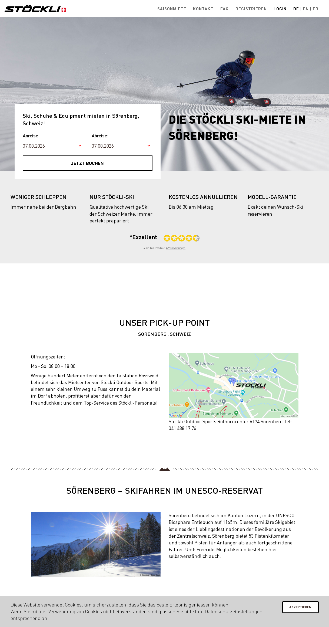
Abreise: (100, 135)
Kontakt (203, 8)
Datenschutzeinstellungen (233, 611)
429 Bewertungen (175, 247)
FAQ (224, 8)
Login (280, 8)
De (296, 8)
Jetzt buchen (87, 163)
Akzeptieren (300, 607)
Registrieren (251, 8)
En (306, 8)
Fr (315, 8)
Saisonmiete (171, 8)
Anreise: (31, 135)
